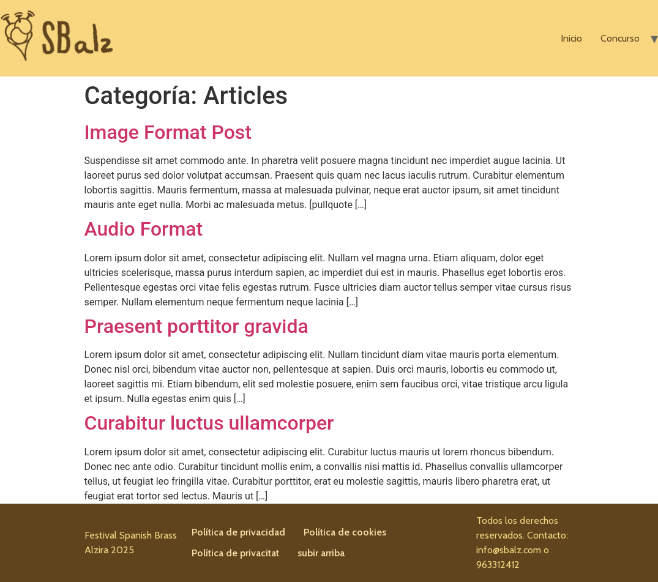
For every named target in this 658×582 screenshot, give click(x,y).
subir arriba (321, 553)
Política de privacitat (235, 553)
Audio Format (143, 229)
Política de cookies (345, 532)
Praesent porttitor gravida (196, 326)
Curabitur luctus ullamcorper (209, 423)
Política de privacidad (238, 532)
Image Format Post (168, 132)
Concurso (620, 38)
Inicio (571, 38)
